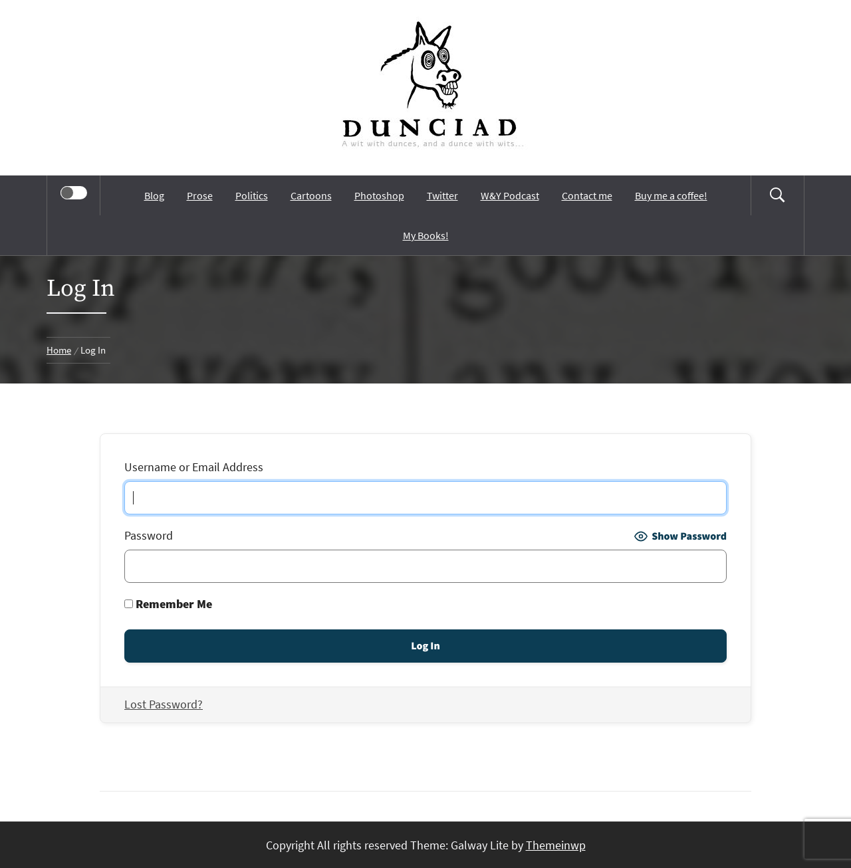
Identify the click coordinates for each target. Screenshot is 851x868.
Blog (154, 195)
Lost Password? (163, 704)
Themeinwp (556, 845)
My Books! (426, 235)
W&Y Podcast (510, 195)
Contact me (587, 195)
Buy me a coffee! (671, 195)
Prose (200, 195)
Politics (251, 195)
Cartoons (311, 195)
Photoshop (379, 195)
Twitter (442, 195)
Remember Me (168, 603)
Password (148, 535)
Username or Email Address (193, 467)
